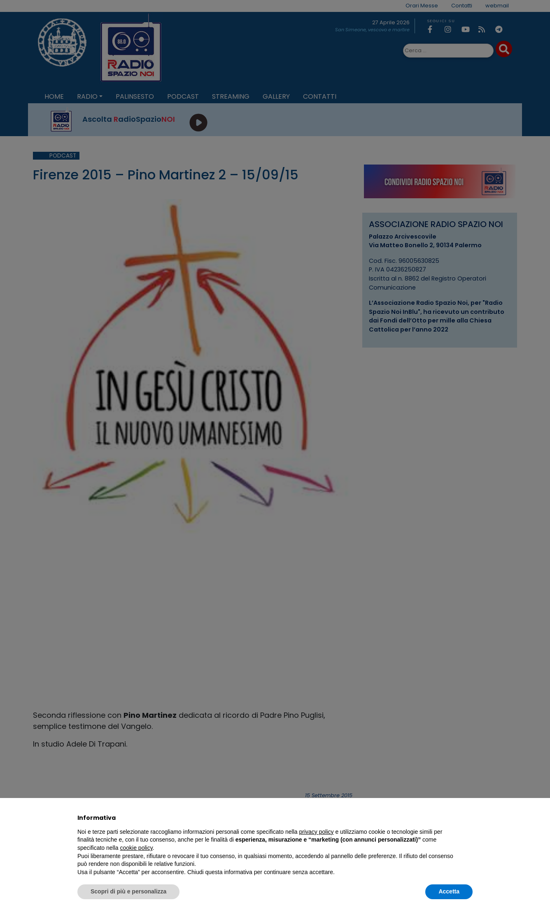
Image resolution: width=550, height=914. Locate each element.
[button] (468, 817)
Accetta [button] (448, 891)
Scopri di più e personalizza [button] (128, 891)
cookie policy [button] (136, 847)
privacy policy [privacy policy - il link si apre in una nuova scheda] (316, 831)
